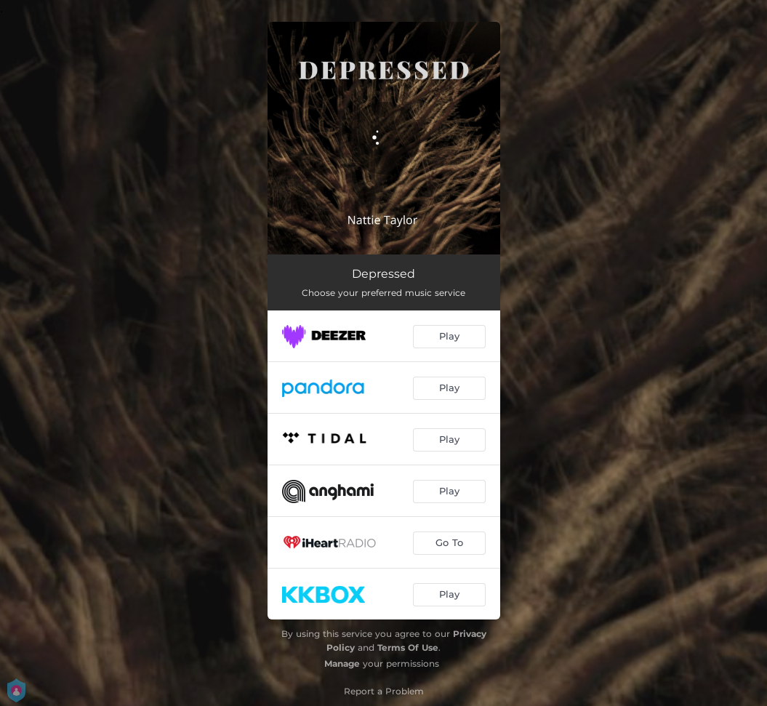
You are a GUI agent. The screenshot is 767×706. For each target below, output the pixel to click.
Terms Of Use (407, 647)
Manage (342, 663)
